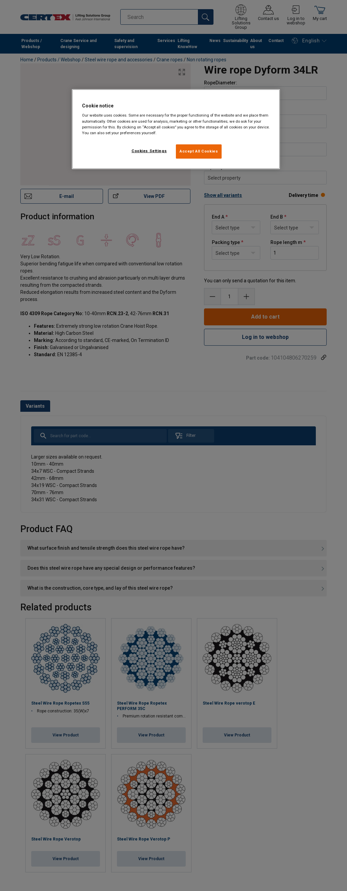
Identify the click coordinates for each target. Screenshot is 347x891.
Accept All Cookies (199, 151)
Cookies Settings (149, 150)
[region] (176, 129)
